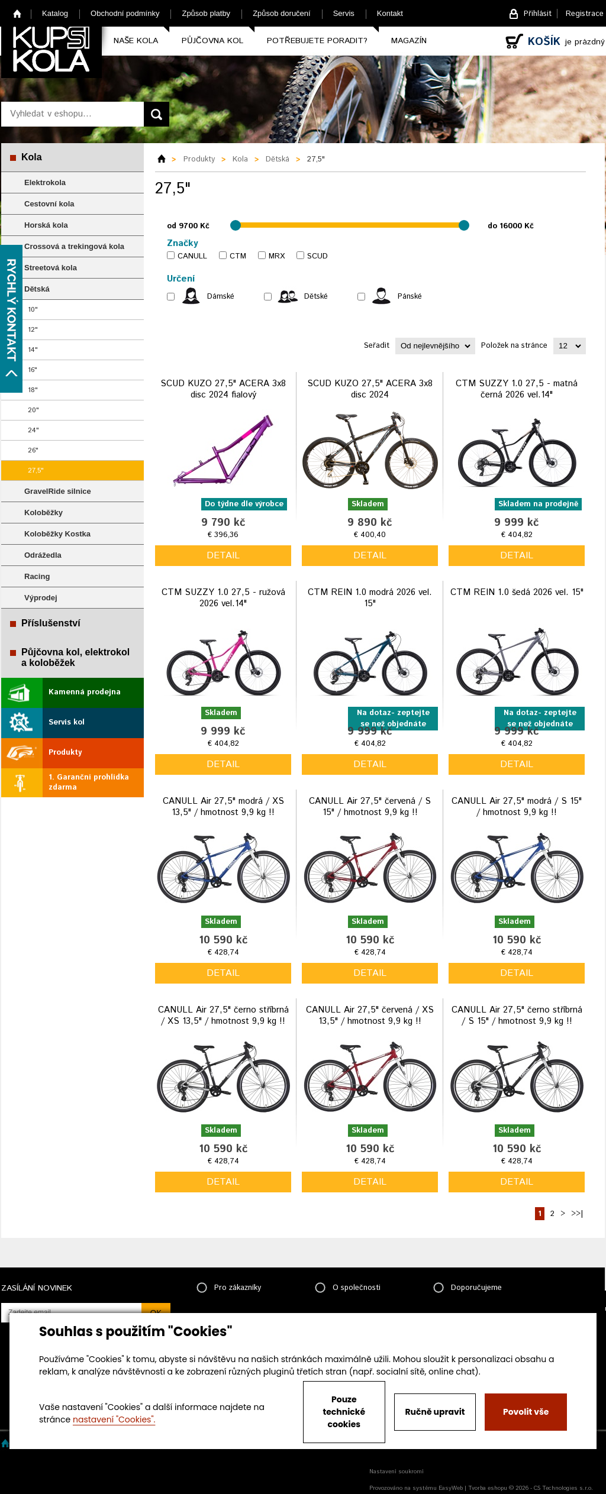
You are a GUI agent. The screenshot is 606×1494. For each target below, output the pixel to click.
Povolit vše (526, 1412)
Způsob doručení (282, 13)
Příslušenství (50, 623)
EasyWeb (451, 1488)
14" (33, 350)
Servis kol (67, 722)
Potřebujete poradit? (317, 41)
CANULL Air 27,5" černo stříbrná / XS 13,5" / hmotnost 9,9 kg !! (223, 1016)
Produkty (65, 752)
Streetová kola (50, 267)
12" (33, 330)
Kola (31, 157)
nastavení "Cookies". (114, 1419)
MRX (277, 256)
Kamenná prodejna (85, 692)
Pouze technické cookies (344, 1411)
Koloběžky (43, 512)
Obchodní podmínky (125, 13)
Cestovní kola (49, 203)
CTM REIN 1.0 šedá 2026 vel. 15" (517, 592)
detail (223, 555)
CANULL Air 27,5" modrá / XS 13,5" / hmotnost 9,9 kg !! (223, 807)
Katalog (55, 13)
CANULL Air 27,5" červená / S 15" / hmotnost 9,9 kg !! (370, 807)
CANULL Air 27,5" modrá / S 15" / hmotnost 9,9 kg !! (517, 807)
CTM (238, 256)
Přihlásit (538, 14)
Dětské (316, 296)
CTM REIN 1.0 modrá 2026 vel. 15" (370, 598)
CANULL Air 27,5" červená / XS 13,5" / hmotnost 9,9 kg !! (370, 1016)
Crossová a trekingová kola (74, 246)
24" (33, 430)
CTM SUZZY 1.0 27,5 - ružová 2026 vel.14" (223, 598)
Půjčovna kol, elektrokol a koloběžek (75, 657)
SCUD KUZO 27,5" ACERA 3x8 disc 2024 (370, 389)
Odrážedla (43, 555)
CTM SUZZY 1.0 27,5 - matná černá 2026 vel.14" (517, 389)
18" (33, 390)
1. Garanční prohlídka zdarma (89, 782)
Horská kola (46, 225)
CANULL (192, 256)
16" (32, 370)
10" (33, 310)
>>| (577, 1214)
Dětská (37, 288)
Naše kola (136, 41)
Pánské (410, 296)
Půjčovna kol (212, 41)
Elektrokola (45, 182)
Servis (343, 13)
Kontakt (390, 13)
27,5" (36, 470)
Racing (37, 576)
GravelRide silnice (57, 491)
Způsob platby (206, 13)
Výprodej (40, 597)
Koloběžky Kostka (57, 533)
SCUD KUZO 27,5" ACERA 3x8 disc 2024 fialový (223, 389)
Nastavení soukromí (396, 1471)
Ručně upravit (435, 1412)
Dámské (220, 296)
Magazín (409, 41)
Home (17, 13)
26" (33, 450)
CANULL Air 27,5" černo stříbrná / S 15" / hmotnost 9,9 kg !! (517, 1016)
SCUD (317, 256)
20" (33, 410)
